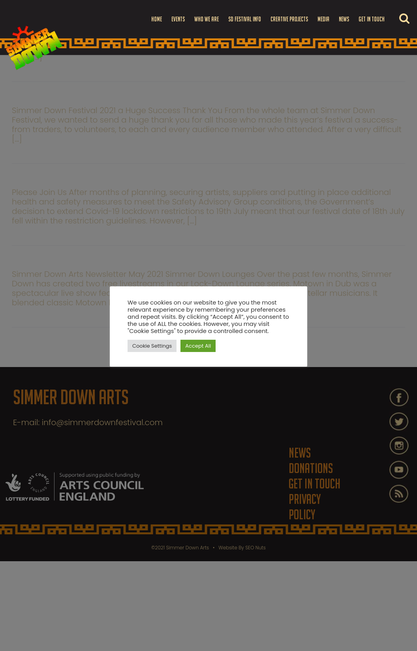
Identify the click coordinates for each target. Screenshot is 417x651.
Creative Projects (289, 19)
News (344, 19)
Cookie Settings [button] (152, 346)
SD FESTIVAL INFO (244, 19)
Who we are (206, 19)
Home (156, 19)
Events (178, 19)
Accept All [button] (198, 346)
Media (323, 19)
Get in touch (372, 19)
